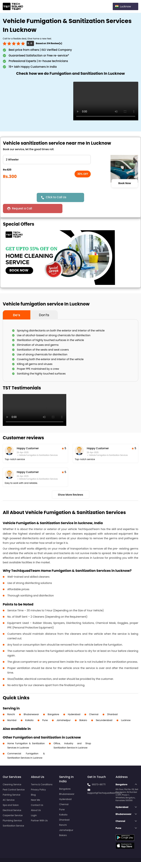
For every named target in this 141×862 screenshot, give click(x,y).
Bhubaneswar (31, 703)
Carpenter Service (13, 804)
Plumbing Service (12, 809)
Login (34, 804)
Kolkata (29, 709)
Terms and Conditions (124, 852)
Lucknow (126, 709)
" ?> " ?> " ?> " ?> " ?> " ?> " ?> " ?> (47, 159)
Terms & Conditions (42, 773)
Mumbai (12, 709)
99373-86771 (99, 773)
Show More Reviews (70, 483)
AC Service (9, 788)
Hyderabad (74, 703)
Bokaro (83, 709)
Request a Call (100, 197)
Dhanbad (112, 703)
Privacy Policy (38, 778)
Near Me (35, 788)
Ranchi (11, 703)
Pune (45, 709)
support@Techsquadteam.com (104, 781)
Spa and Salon (11, 794)
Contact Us (37, 794)
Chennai (93, 703)
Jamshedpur (64, 709)
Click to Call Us (56, 197)
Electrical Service (12, 799)
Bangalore (53, 703)
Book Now (124, 183)
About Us (36, 799)
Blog (33, 783)
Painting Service (11, 783)
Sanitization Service (13, 814)
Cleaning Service (12, 773)
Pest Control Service (14, 778)
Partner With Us (39, 809)
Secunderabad (104, 709)
